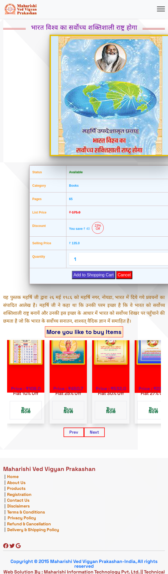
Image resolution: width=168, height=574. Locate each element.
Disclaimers (18, 506)
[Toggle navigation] (161, 9)
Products (16, 488)
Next (94, 432)
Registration (19, 494)
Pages (36, 199)
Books (74, 185)
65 (70, 199)
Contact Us (18, 500)
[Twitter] (12, 546)
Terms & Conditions (26, 512)
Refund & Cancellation (29, 524)
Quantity (38, 256)
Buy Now (26, 410)
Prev (73, 432)
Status (37, 172)
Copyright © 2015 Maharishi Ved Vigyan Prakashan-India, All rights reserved (84, 563)
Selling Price (41, 243)
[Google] (18, 546)
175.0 (74, 212)
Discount (39, 226)
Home (13, 476)
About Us (16, 482)
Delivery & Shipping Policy (33, 529)
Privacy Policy (22, 518)
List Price (39, 212)
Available (76, 172)
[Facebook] (5, 546)
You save (86, 228)
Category (39, 185)
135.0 (74, 243)
